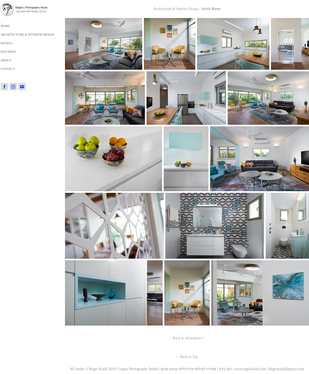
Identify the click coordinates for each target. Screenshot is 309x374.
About (6, 60)
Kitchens (8, 51)
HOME (5, 26)
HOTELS (6, 43)
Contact (8, 69)
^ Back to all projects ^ (187, 338)
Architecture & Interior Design (27, 34)
